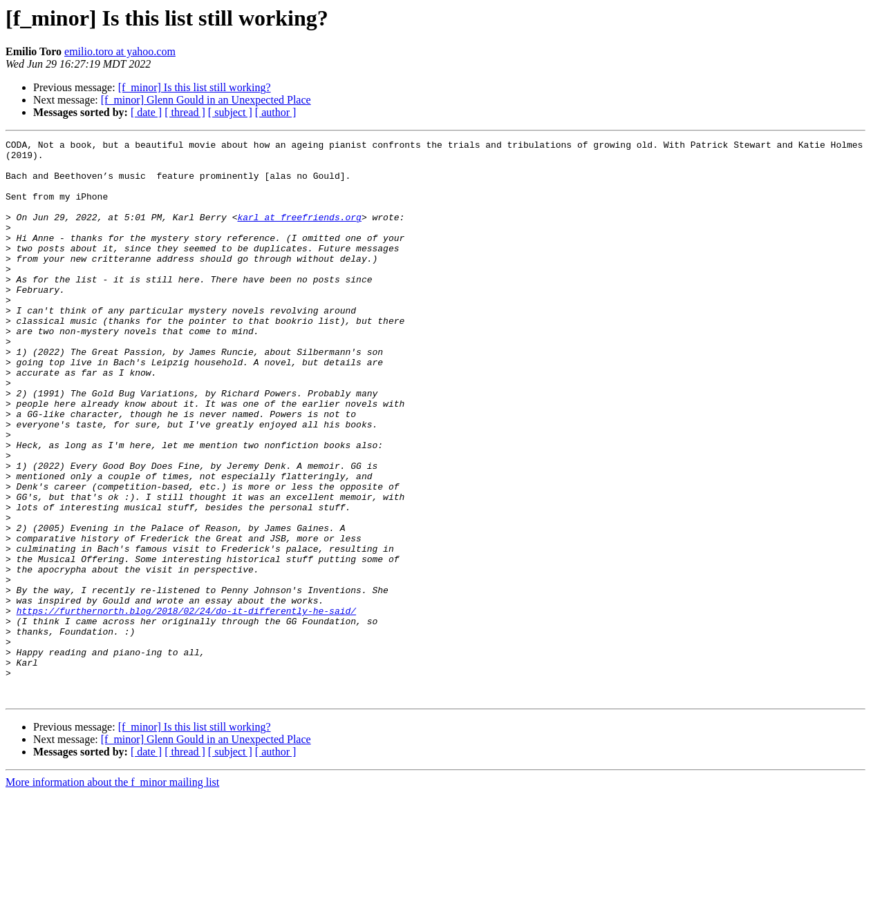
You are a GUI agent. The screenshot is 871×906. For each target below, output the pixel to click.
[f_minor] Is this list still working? (194, 87)
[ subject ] (230, 112)
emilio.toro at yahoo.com (120, 51)
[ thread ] (185, 112)
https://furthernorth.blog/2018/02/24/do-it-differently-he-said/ (186, 706)
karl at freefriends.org (299, 233)
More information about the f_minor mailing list (112, 894)
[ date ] (146, 112)
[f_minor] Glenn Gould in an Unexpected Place (206, 100)
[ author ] (276, 112)
